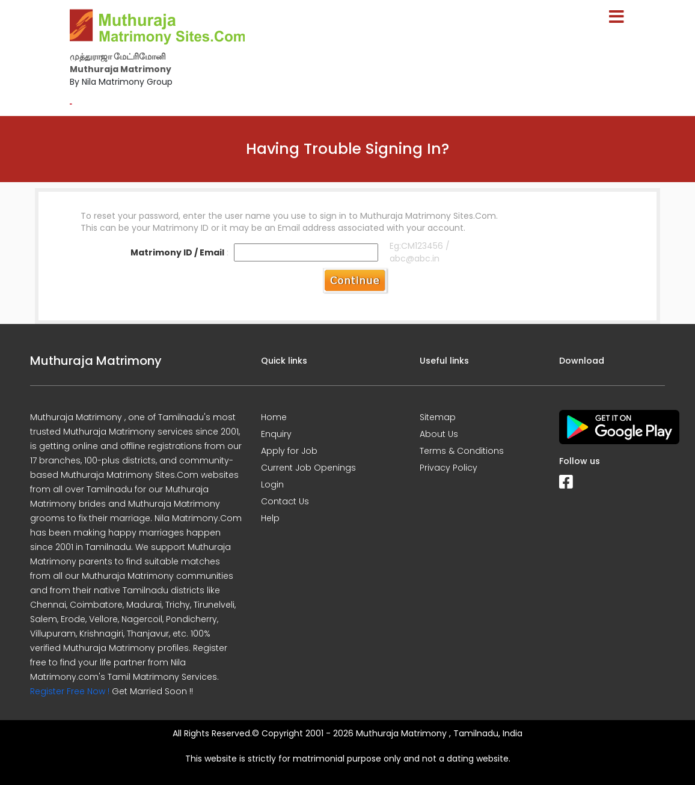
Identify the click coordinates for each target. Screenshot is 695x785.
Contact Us (285, 501)
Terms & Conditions (462, 451)
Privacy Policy (448, 468)
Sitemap (438, 417)
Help (270, 518)
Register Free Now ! (69, 691)
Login (272, 484)
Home (274, 417)
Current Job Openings (308, 468)
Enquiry (276, 434)
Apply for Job (289, 451)
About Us (439, 434)
